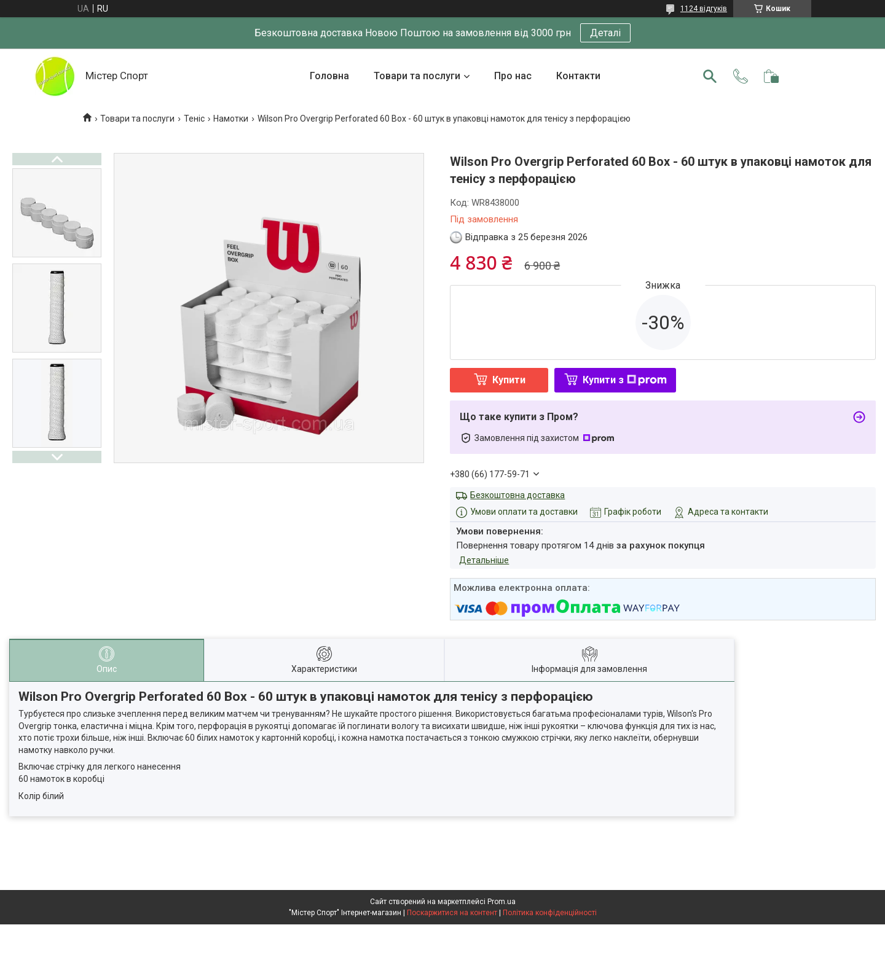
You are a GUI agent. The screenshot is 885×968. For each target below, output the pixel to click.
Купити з (625, 380)
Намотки (230, 118)
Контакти (578, 76)
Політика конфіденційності (550, 912)
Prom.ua (501, 901)
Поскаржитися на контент (452, 912)
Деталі (605, 33)
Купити (508, 380)
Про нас (513, 76)
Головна (329, 76)
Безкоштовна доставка (517, 495)
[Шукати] (710, 76)
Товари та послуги (417, 76)
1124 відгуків (703, 8)
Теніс (194, 118)
